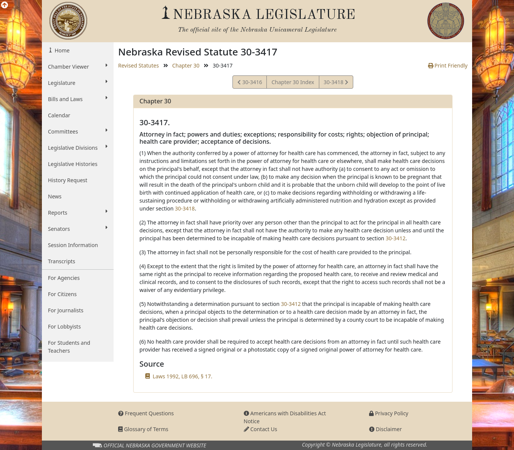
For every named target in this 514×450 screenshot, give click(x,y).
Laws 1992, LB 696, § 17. (182, 376)
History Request (67, 180)
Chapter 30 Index (292, 82)
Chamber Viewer (78, 66)
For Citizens (62, 294)
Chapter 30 (185, 65)
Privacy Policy (388, 413)
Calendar (59, 115)
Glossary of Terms (143, 429)
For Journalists (65, 310)
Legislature (78, 82)
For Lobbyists (64, 326)
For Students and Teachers (69, 346)
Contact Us (260, 429)
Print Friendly (448, 65)
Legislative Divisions (78, 147)
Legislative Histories (72, 163)
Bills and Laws (78, 99)
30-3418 (335, 83)
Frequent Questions (146, 413)
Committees (78, 131)
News (55, 196)
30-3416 (249, 83)
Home (61, 50)
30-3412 (396, 238)
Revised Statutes (138, 65)
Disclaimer (385, 429)
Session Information (73, 245)
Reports (78, 212)
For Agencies (64, 277)
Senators (78, 228)
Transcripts (61, 261)
